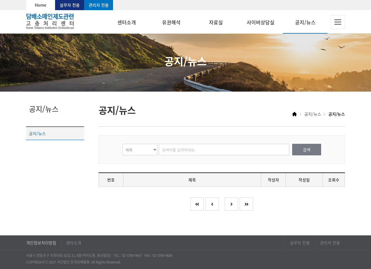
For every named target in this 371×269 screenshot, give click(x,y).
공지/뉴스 (37, 133)
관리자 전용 (99, 5)
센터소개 (73, 243)
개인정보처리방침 (41, 243)
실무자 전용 (70, 5)
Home (40, 5)
